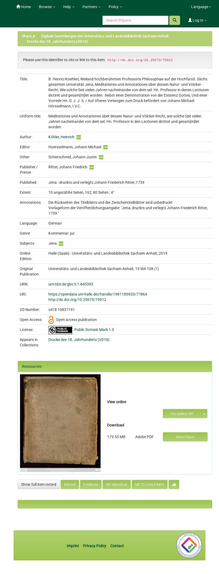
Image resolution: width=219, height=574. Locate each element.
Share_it (28, 36)
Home (23, 7)
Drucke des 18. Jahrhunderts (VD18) (57, 41)
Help (68, 7)
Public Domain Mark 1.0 (94, 329)
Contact (117, 546)
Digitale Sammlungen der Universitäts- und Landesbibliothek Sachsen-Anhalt (105, 36)
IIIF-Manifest (116, 484)
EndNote (91, 484)
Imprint (73, 546)
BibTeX (70, 484)
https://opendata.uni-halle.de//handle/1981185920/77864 (97, 294)
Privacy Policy (94, 546)
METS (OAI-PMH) (149, 484)
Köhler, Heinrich (61, 137)
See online (181, 413)
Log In (197, 20)
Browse (47, 7)
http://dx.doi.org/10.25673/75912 (77, 299)
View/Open (185, 437)
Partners (91, 7)
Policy (115, 7)
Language (201, 7)
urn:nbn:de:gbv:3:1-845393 (70, 284)
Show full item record (38, 484)
